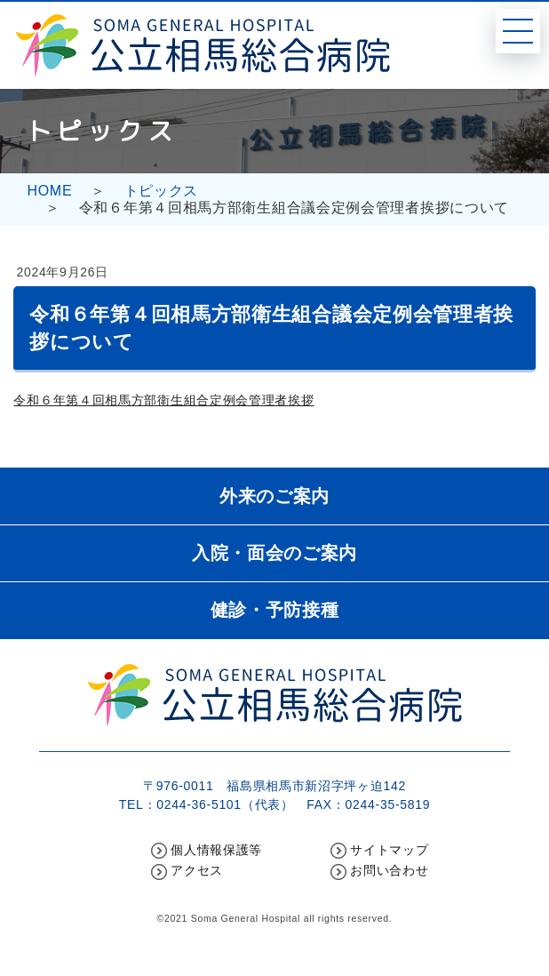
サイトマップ (389, 850)
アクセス (197, 870)
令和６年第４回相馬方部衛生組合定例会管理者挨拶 (163, 400)
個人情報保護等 (216, 850)
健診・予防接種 (275, 610)
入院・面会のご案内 (274, 553)
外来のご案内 (274, 496)
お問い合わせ (389, 870)
